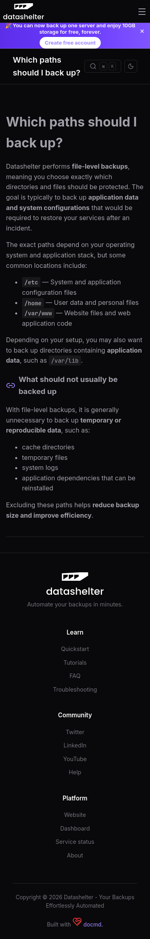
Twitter (75, 732)
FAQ (75, 675)
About (75, 855)
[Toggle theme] (130, 66)
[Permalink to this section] (10, 385)
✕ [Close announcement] (142, 31)
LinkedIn (75, 745)
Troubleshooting (75, 689)
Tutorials (74, 662)
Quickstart (75, 648)
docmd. (93, 924)
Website (75, 814)
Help (75, 772)
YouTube (75, 758)
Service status (75, 841)
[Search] (102, 66)
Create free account (70, 42)
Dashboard (75, 828)
